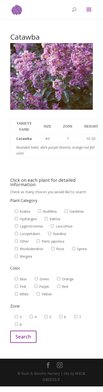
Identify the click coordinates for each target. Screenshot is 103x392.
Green (42, 279)
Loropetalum (27, 233)
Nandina (57, 233)
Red (62, 286)
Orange (65, 279)
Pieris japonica (50, 241)
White (22, 294)
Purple (41, 286)
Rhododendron (29, 248)
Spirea (79, 248)
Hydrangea (26, 219)
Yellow (44, 294)
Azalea (22, 211)
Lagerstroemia (29, 226)
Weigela (23, 256)
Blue (21, 279)
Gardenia (74, 211)
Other (22, 241)
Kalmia (52, 219)
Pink (20, 286)
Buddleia (47, 211)
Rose (57, 248)
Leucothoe (62, 226)
